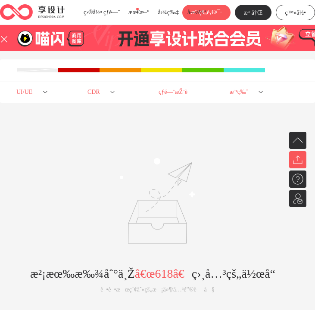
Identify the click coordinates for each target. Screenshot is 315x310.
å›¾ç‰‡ (168, 12)
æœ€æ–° (138, 12)
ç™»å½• (295, 12)
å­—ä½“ (196, 12)
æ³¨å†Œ (253, 12)
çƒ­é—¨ (111, 12)
